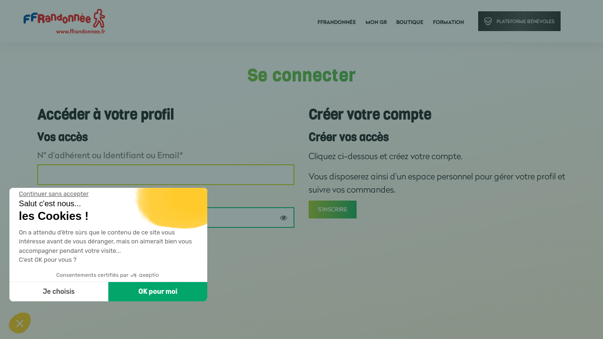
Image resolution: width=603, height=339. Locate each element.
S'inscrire (332, 209)
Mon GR (376, 22)
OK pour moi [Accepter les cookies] (158, 292)
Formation (448, 22)
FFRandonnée (337, 22)
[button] (19, 323)
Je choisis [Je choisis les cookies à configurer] (59, 292)
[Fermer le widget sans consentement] (53, 194)
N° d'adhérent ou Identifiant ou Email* (110, 155)
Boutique (410, 22)
